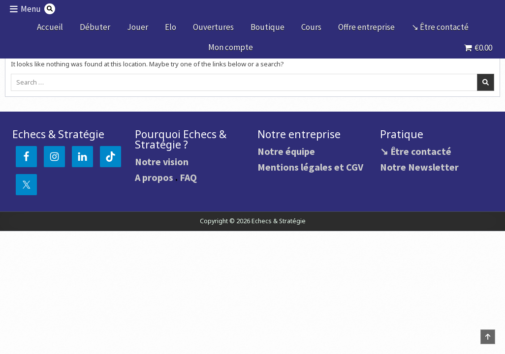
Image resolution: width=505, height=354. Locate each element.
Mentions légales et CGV (310, 167)
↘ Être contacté (440, 27)
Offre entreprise (366, 27)
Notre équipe (286, 151)
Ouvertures (213, 27)
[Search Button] (49, 8)
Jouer (137, 27)
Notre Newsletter (419, 167)
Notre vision (162, 161)
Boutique (267, 27)
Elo (170, 27)
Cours (311, 27)
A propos (154, 177)
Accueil (50, 27)
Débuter (95, 27)
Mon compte (230, 47)
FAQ (188, 177)
